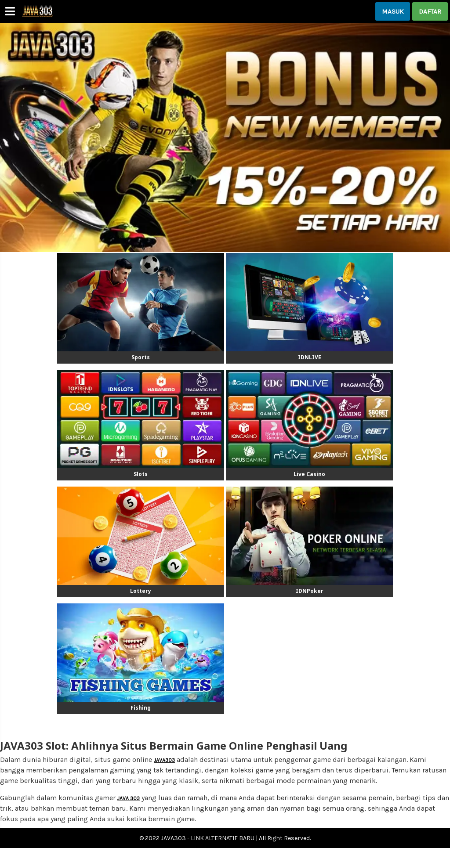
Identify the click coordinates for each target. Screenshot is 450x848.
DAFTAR (430, 11)
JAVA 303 (128, 798)
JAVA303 (164, 760)
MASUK (392, 11)
